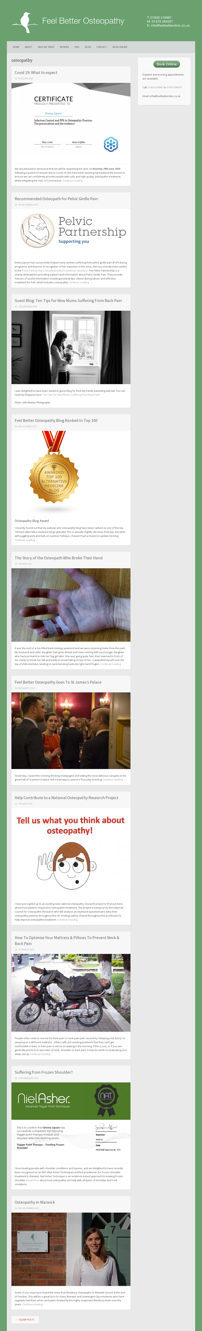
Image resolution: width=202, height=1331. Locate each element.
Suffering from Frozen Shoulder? (44, 1072)
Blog (88, 47)
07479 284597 (174, 87)
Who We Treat (46, 47)
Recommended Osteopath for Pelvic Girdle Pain (56, 198)
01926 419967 (155, 87)
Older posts (25, 1319)
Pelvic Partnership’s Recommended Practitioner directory (55, 270)
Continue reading (74, 180)
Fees (77, 47)
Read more (32, 1180)
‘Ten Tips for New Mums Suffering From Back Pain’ (71, 394)
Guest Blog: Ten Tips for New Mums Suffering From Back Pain (68, 300)
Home (16, 47)
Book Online (120, 47)
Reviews (64, 47)
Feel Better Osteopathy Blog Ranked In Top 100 (56, 420)
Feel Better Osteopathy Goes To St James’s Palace (58, 682)
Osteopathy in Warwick (35, 1202)
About (28, 47)
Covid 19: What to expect (36, 72)
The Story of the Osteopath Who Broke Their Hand (59, 557)
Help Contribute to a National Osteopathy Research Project (66, 797)
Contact (102, 47)
